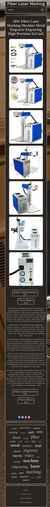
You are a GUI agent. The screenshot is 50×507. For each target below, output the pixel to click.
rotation (22, 433)
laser (35, 466)
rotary (29, 455)
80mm (16, 437)
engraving (20, 466)
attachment (25, 427)
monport (27, 445)
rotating (14, 428)
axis (40, 432)
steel (21, 473)
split (31, 432)
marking (33, 471)
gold (39, 477)
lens (38, 457)
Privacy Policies (25, 498)
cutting (13, 473)
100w (33, 441)
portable (17, 461)
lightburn (36, 428)
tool (20, 441)
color (27, 441)
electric (17, 451)
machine (31, 460)
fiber (35, 436)
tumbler (13, 442)
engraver (30, 450)
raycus (17, 456)
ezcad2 (25, 438)
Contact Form (26, 494)
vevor (40, 442)
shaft (38, 445)
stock (32, 477)
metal (15, 445)
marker (24, 476)
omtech (26, 480)
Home (26, 490)
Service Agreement (26, 502)
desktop (13, 432)
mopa (14, 476)
